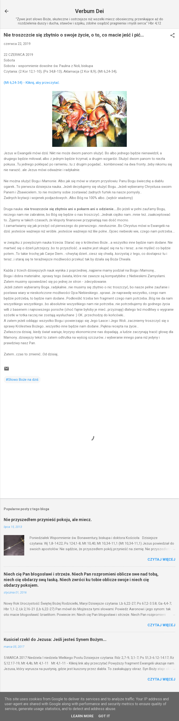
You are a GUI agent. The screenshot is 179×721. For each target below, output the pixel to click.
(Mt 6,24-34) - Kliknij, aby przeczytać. (32, 83)
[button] (172, 36)
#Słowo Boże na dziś (22, 379)
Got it (104, 716)
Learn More (82, 716)
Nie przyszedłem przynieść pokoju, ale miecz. (48, 519)
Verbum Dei (89, 11)
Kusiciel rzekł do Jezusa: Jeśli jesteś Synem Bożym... (55, 639)
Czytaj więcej (161, 559)
